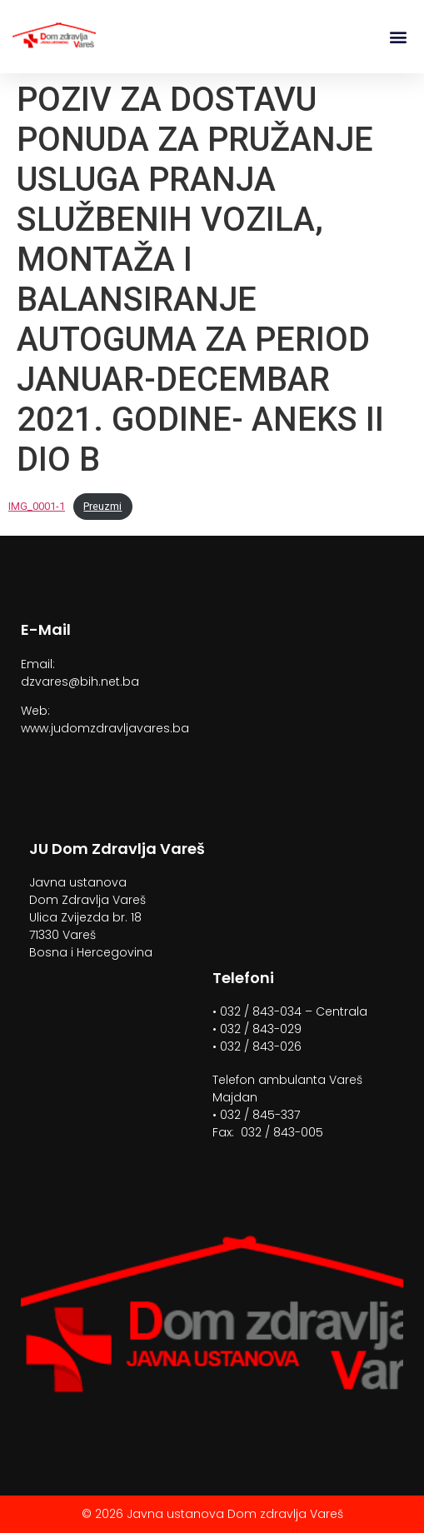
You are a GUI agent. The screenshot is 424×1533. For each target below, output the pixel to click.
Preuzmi (102, 506)
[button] (398, 37)
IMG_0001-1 (36, 506)
